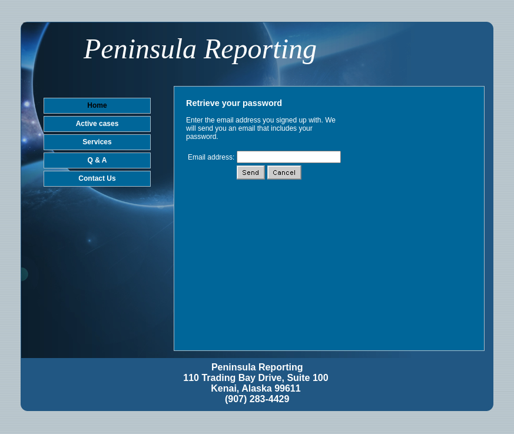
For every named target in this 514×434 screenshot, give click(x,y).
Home (97, 105)
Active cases (97, 124)
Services (96, 142)
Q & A (97, 160)
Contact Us (96, 178)
